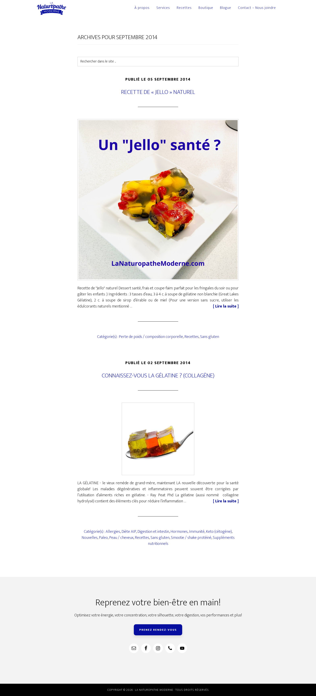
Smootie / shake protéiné (191, 537)
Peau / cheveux (121, 537)
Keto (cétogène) (219, 531)
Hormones (179, 531)
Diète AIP (129, 531)
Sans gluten (209, 336)
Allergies (113, 531)
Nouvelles (90, 537)
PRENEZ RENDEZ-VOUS (158, 629)
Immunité (197, 531)
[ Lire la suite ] (226, 306)
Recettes (191, 336)
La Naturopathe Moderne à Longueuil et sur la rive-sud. (57, 8)
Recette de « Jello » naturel (158, 92)
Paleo (103, 537)
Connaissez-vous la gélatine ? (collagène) (158, 376)
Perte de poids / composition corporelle (151, 336)
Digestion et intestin (153, 531)
